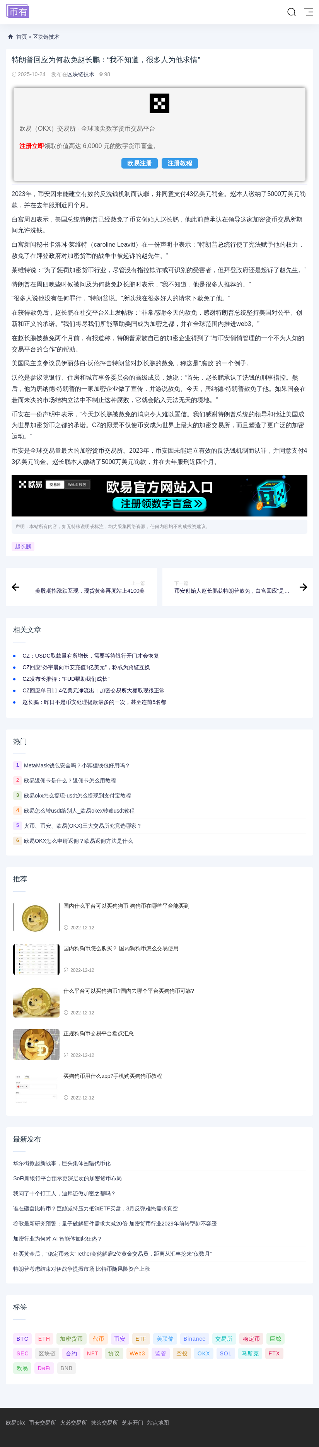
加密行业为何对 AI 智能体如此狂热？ (57, 1239)
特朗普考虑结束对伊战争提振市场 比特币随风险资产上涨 (81, 1269)
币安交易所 (42, 1423)
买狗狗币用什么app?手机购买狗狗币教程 (112, 1076)
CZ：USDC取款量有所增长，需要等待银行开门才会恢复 (90, 656)
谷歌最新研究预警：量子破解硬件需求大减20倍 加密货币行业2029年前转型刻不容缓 (115, 1223)
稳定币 (251, 1339)
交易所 (224, 1339)
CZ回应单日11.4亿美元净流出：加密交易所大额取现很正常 (93, 690)
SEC (23, 1353)
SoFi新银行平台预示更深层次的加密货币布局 (67, 1178)
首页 (21, 37)
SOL (226, 1353)
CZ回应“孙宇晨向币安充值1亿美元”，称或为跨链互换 (86, 667)
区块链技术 (46, 37)
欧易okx (15, 1423)
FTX (274, 1353)
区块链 (47, 1353)
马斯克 (250, 1353)
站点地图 (158, 1423)
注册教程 (179, 163)
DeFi (44, 1368)
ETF (141, 1339)
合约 (71, 1353)
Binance (195, 1339)
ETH (44, 1339)
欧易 (22, 1368)
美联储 (165, 1339)
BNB (67, 1368)
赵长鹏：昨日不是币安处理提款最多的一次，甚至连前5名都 (94, 702)
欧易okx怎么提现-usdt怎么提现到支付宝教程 (77, 796)
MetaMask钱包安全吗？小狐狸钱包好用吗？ (77, 765)
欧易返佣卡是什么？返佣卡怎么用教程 (70, 780)
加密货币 (71, 1339)
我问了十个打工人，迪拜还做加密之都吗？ (64, 1193)
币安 (120, 1339)
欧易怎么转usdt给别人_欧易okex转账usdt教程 (79, 811)
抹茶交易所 (104, 1423)
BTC (23, 1339)
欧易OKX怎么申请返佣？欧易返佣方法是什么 (78, 841)
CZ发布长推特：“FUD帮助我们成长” (65, 679)
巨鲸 (275, 1339)
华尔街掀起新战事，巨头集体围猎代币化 (62, 1163)
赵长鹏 (23, 547)
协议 (114, 1353)
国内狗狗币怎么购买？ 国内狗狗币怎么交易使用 (121, 948)
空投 (182, 1353)
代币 (98, 1339)
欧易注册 (139, 163)
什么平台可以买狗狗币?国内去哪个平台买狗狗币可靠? (128, 991)
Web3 (137, 1353)
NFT (93, 1353)
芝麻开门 (132, 1423)
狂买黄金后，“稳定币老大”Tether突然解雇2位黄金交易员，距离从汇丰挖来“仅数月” (112, 1254)
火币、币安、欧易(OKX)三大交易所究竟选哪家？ (83, 826)
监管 (161, 1353)
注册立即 (31, 146)
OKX (204, 1353)
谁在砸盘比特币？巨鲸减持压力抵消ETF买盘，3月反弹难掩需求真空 (95, 1208)
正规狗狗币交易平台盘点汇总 (98, 1033)
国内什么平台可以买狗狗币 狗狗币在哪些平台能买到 (126, 906)
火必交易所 (73, 1423)
